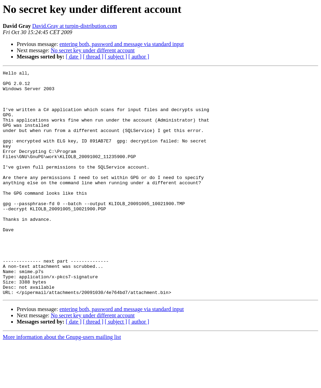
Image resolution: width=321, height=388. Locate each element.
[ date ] (73, 57)
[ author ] (138, 57)
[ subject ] (116, 57)
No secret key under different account (93, 50)
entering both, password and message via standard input (122, 44)
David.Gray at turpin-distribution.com (74, 26)
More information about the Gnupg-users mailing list (62, 382)
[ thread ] (93, 57)
